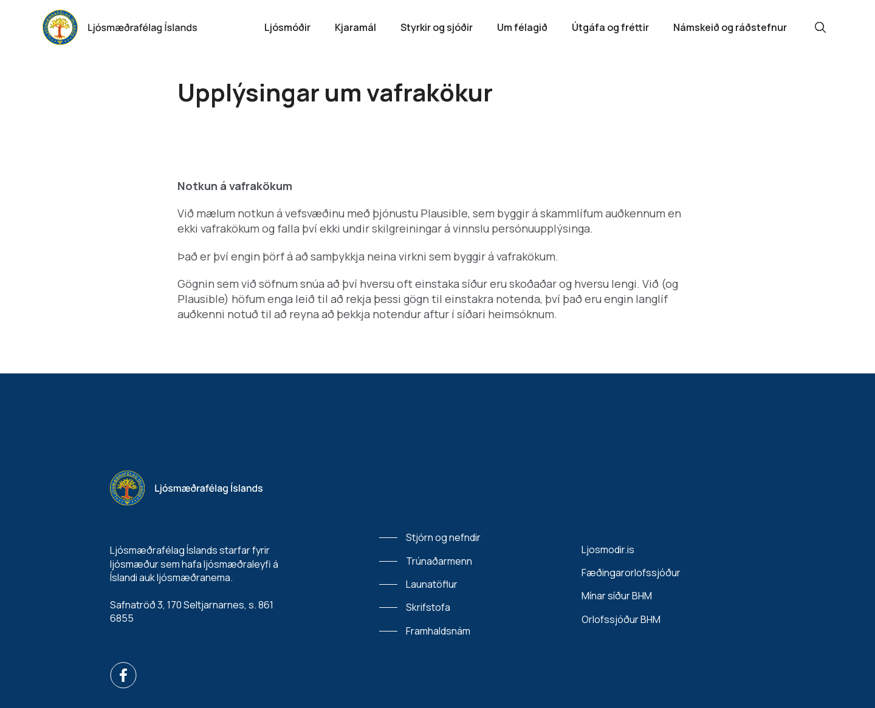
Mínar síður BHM (617, 595)
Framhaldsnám (438, 631)
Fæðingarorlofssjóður (631, 572)
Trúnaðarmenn (439, 561)
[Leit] (820, 27)
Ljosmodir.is (608, 549)
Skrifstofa (428, 607)
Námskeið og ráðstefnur (730, 27)
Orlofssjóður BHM (621, 619)
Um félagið (522, 27)
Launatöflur (432, 584)
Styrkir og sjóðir (436, 27)
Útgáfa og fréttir (610, 27)
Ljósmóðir (287, 27)
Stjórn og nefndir (443, 537)
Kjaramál (355, 27)
